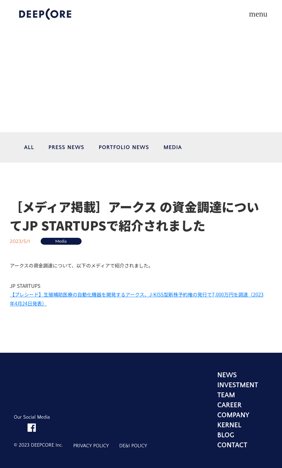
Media (61, 241)
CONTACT (232, 445)
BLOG (225, 435)
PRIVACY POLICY (91, 446)
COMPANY (233, 415)
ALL (29, 147)
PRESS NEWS (66, 147)
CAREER (229, 405)
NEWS (227, 375)
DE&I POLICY (133, 446)
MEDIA (173, 147)
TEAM (226, 395)
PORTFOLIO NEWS (124, 147)
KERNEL (229, 425)
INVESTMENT (237, 385)
